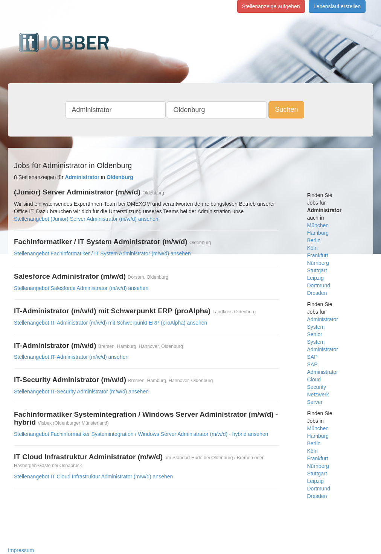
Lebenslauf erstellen (337, 6)
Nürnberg (318, 263)
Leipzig (315, 278)
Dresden (317, 293)
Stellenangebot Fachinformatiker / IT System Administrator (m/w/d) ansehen (102, 253)
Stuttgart (317, 270)
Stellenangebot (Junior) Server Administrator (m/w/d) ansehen (86, 219)
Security (316, 387)
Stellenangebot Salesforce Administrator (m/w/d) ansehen (81, 288)
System (316, 327)
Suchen (286, 109)
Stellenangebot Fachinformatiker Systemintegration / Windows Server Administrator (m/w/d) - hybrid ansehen (141, 434)
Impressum (21, 550)
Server (315, 402)
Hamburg (318, 233)
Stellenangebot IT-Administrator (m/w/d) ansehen (71, 357)
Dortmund (318, 285)
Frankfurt (317, 255)
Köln (312, 248)
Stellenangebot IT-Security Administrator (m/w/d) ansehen (81, 392)
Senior (314, 334)
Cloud (314, 379)
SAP (312, 357)
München (318, 225)
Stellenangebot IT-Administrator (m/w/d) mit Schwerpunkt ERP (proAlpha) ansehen (110, 323)
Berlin (314, 240)
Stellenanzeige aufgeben (271, 6)
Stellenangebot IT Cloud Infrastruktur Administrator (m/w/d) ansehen (93, 477)
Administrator (322, 319)
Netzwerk (318, 395)
